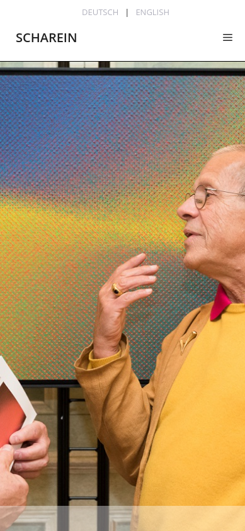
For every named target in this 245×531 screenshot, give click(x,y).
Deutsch (100, 12)
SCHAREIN (46, 37)
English (152, 12)
